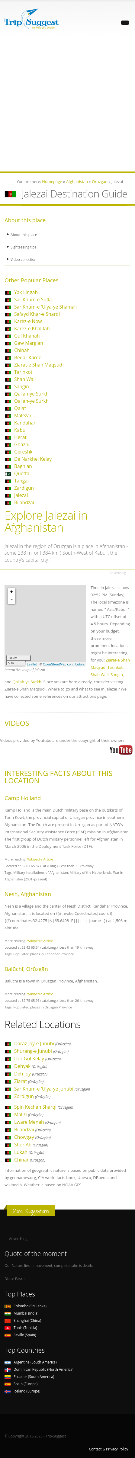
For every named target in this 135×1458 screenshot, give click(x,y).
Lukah (29, 1152)
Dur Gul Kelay (37, 1058)
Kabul (20, 430)
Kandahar (25, 422)
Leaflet (32, 664)
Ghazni (21, 444)
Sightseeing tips (23, 247)
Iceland (22, 1391)
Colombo (26, 1305)
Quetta (21, 473)
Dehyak (30, 1066)
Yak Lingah (26, 292)
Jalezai (21, 495)
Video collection (24, 259)
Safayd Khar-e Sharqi (37, 314)
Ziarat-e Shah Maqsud (38, 364)
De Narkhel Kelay (33, 459)
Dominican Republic (39, 1369)
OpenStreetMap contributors (64, 664)
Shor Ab (31, 1144)
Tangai (21, 480)
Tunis (21, 1327)
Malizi (28, 1114)
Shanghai (23, 1320)
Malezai (22, 415)
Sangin (21, 386)
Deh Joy (30, 1073)
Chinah (22, 350)
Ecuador (29, 1376)
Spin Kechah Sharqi (43, 1107)
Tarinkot (23, 372)
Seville (20, 1334)
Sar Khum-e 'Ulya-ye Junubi (52, 1088)
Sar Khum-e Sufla (33, 299)
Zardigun (24, 488)
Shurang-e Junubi (41, 1051)
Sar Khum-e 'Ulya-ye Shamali (45, 306)
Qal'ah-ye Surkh (31, 393)
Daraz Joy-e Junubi (42, 1043)
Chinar (29, 1159)
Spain (21, 1383)
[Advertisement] (67, 104)
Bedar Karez (27, 357)
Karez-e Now (28, 321)
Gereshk (23, 451)
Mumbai (21, 1313)
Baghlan (23, 466)
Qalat (20, 408)
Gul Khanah (27, 335)
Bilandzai (24, 502)
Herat (20, 437)
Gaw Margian (28, 343)
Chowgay (32, 1137)
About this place (24, 234)
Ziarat (28, 1081)
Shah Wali (25, 379)
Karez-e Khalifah (32, 328)
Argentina (31, 1362)
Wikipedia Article (40, 859)
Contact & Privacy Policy (108, 1449)
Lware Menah (37, 1122)
